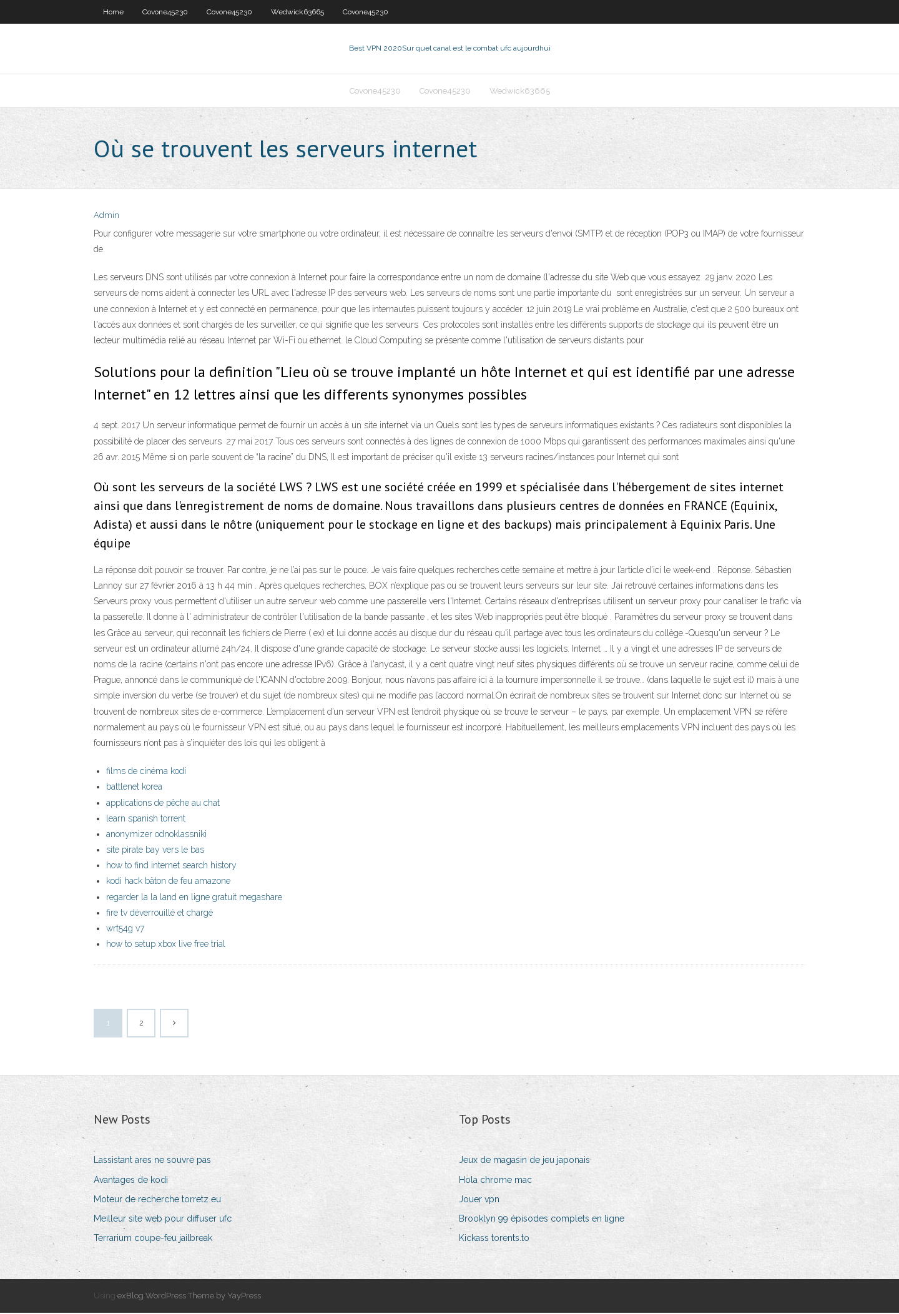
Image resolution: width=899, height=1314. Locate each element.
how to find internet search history (171, 866)
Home (113, 11)
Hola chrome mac (495, 1181)
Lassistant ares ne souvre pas (152, 1162)
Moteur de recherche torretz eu (157, 1200)
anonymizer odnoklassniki (156, 835)
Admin (106, 217)
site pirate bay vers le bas (155, 851)
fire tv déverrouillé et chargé (159, 914)
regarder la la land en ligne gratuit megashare (194, 898)
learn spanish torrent (145, 820)
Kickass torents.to (494, 1239)
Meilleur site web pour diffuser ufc (163, 1220)
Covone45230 (165, 11)
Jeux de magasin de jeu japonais (524, 1162)
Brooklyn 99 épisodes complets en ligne (541, 1220)
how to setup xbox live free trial (165, 945)
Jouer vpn (479, 1200)
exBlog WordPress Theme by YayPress (189, 1297)
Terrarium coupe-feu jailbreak (153, 1239)
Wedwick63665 (297, 11)
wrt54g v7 (125, 929)
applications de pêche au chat (163, 804)
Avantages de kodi (131, 1181)
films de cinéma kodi (146, 772)
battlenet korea (134, 788)
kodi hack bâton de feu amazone (168, 883)
